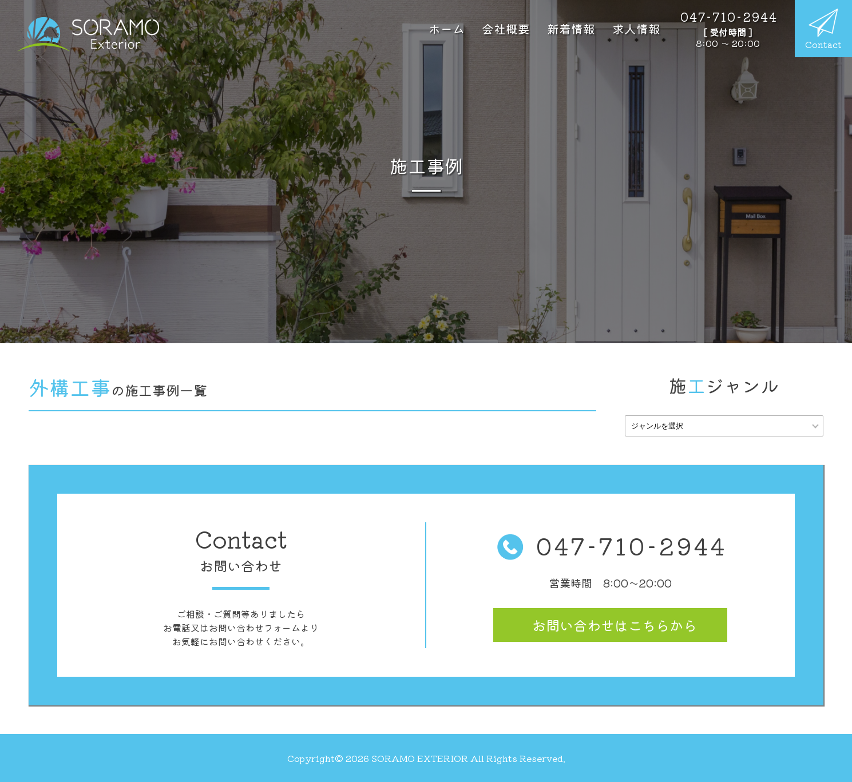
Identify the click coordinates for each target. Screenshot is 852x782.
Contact (823, 30)
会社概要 (506, 28)
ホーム (447, 28)
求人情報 (636, 28)
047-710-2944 (610, 545)
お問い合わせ (614, 625)
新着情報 (571, 28)
